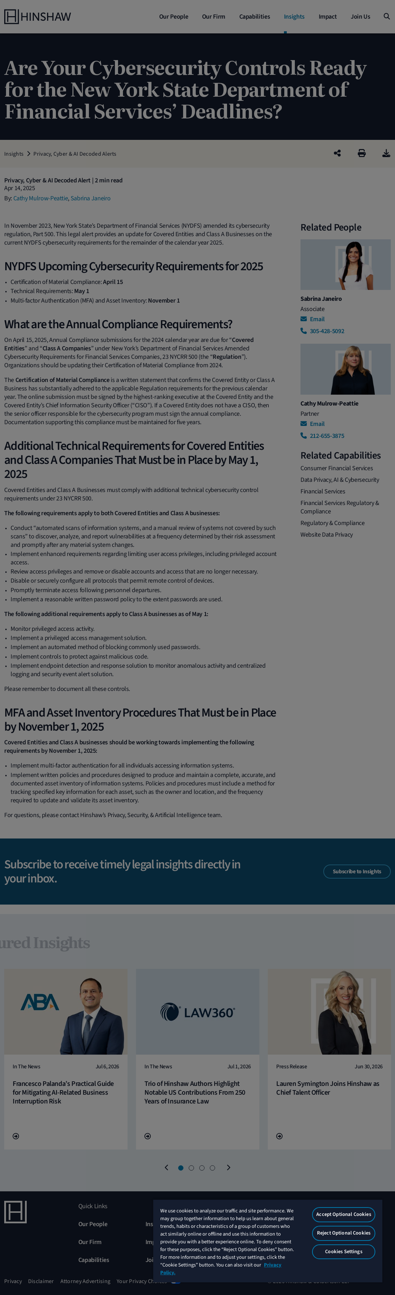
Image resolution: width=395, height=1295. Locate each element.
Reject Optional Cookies (343, 1233)
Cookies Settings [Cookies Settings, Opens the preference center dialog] (343, 1251)
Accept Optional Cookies (343, 1214)
